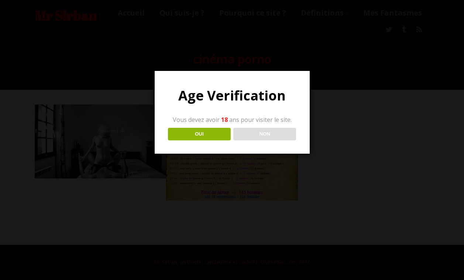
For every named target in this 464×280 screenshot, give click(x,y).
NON (264, 134)
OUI (199, 134)
